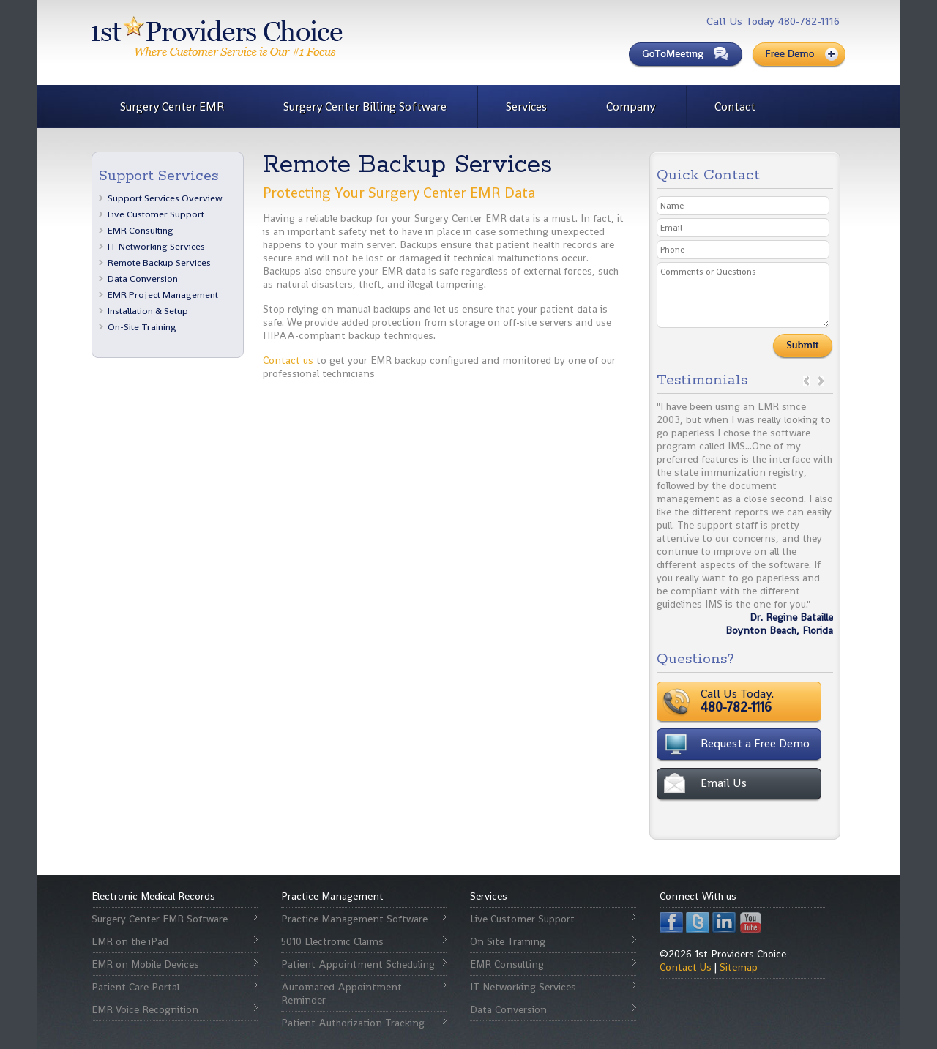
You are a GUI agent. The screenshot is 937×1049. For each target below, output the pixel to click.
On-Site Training (142, 327)
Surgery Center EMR (172, 106)
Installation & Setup (148, 311)
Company (630, 106)
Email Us (724, 783)
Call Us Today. (783, 700)
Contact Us (686, 967)
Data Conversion (143, 278)
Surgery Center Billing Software (365, 106)
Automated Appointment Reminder (341, 993)
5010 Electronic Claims (332, 941)
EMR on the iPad (130, 941)
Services (526, 106)
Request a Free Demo (755, 743)
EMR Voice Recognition (145, 1009)
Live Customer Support (156, 214)
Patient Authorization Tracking (353, 1022)
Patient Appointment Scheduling (358, 964)
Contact (734, 106)
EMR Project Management (163, 294)
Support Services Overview (165, 198)
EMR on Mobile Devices (145, 964)
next (821, 381)
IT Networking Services (156, 246)
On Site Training (507, 941)
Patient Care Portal (135, 986)
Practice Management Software (354, 918)
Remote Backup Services (159, 262)
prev (806, 381)
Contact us (288, 360)
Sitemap (739, 967)
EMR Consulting (140, 230)
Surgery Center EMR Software (160, 918)
